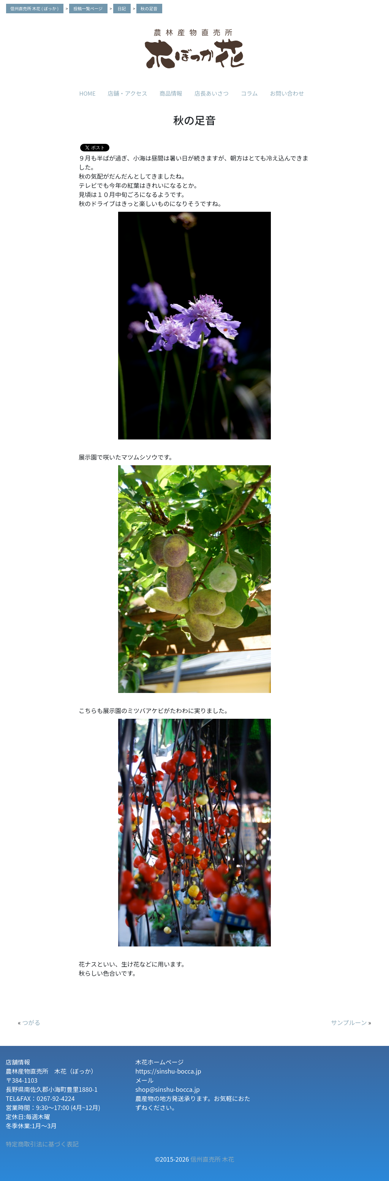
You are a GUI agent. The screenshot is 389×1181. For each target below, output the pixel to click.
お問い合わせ (287, 93)
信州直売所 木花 (212, 1159)
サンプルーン (349, 1022)
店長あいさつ (211, 93)
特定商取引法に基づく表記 (42, 1143)
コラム (249, 93)
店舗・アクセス (127, 93)
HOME (87, 93)
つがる (31, 1022)
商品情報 (171, 93)
